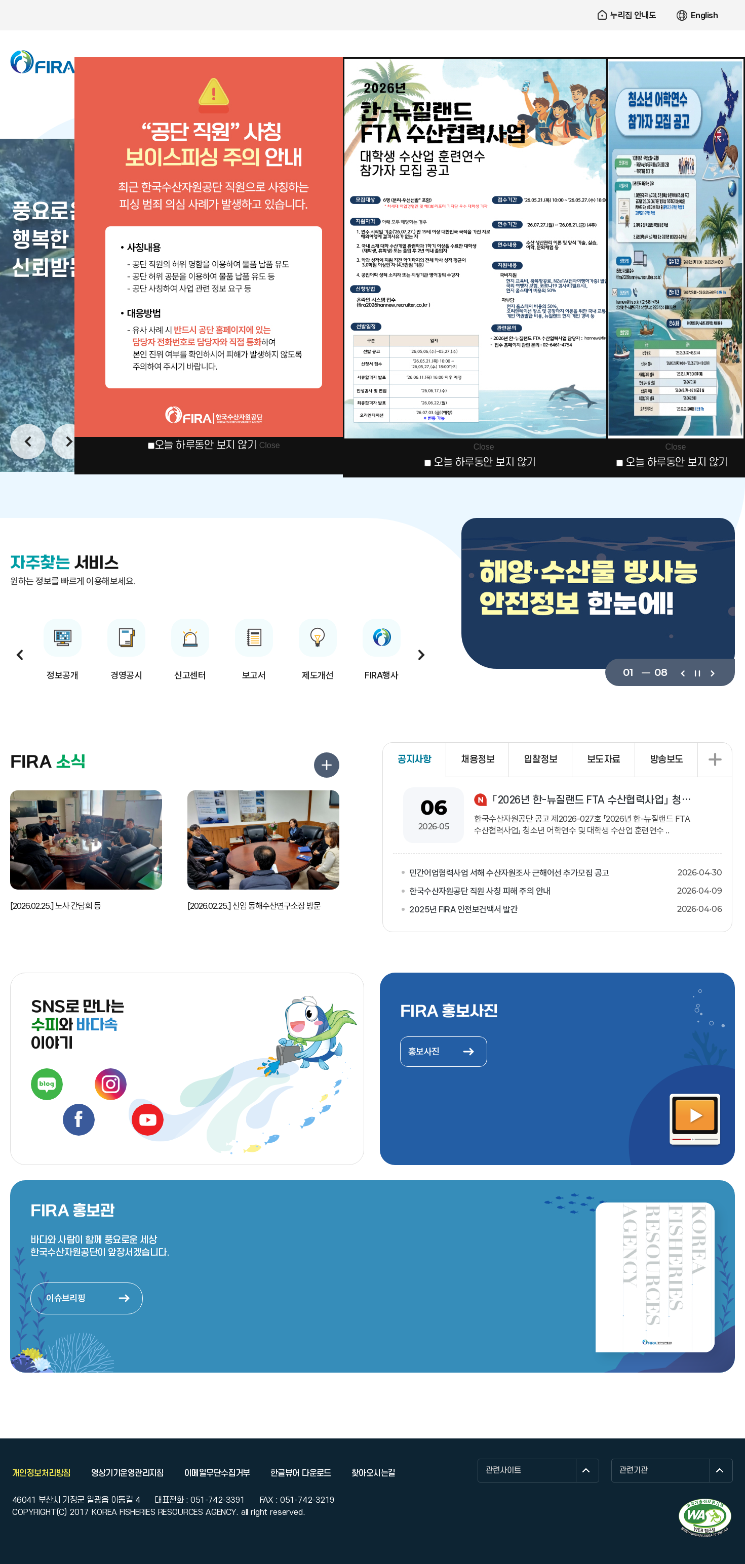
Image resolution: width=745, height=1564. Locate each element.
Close (269, 445)
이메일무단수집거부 (217, 1473)
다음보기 (712, 672)
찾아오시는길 (373, 1473)
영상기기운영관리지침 (127, 1473)
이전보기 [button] (28, 441)
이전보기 (682, 672)
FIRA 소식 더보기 (326, 765)
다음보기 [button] (69, 441)
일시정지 (697, 672)
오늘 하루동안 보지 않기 (205, 445)
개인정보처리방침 (41, 1473)
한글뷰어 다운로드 (300, 1473)
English (704, 15)
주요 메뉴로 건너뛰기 (372, 0)
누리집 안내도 (633, 15)
